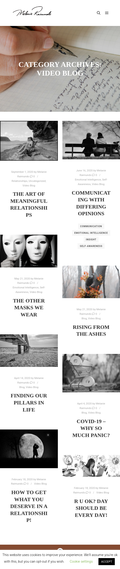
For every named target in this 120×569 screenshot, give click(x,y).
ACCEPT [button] (106, 561)
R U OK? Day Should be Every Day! (91, 508)
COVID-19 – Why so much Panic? (91, 428)
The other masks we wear (29, 308)
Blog (84, 318)
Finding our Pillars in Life (29, 402)
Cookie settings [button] (81, 561)
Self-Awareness (91, 246)
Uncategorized (37, 181)
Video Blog (28, 185)
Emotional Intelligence (88, 179)
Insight (91, 239)
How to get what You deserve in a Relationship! (28, 506)
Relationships (19, 181)
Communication (91, 226)
